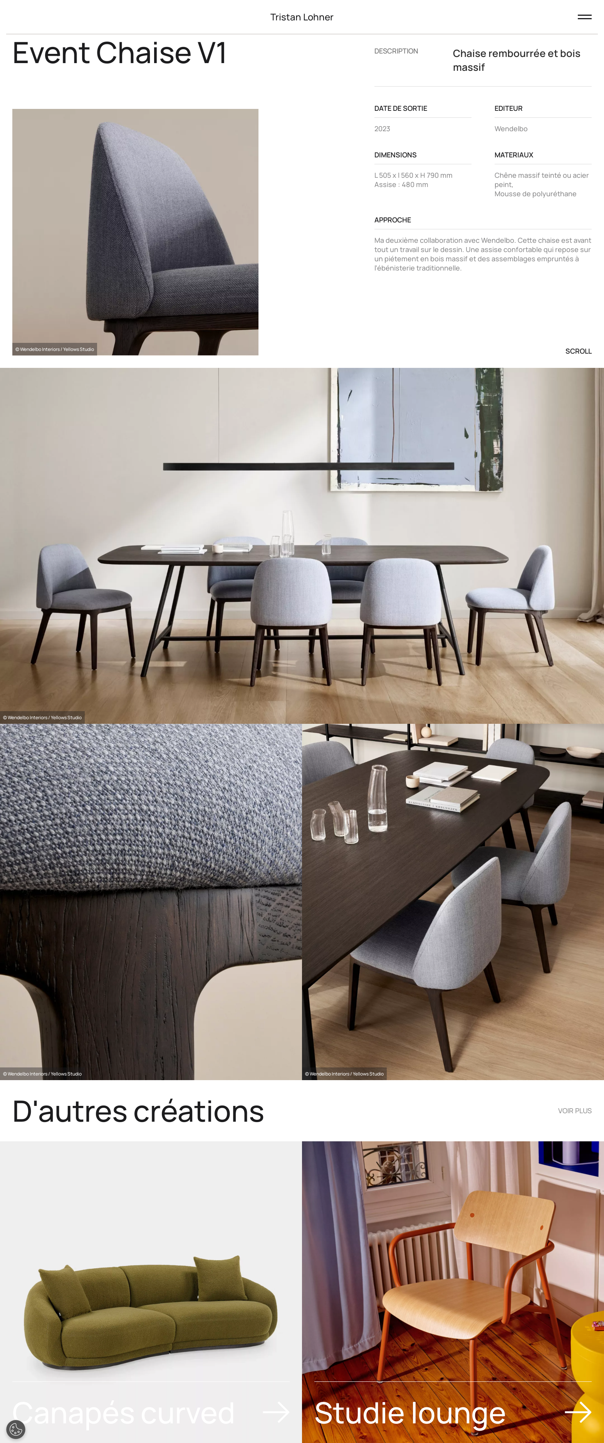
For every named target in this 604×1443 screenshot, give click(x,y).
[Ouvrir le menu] (585, 17)
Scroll (578, 351)
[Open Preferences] (15, 1429)
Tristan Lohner (302, 17)
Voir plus (575, 1110)
